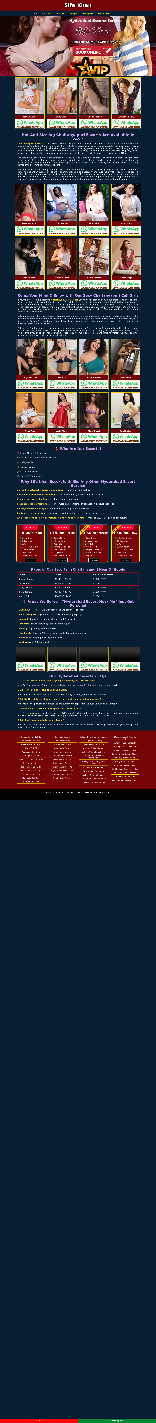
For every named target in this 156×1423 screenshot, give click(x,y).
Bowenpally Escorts (62, 748)
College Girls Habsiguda (93, 775)
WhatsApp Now (117, 1421)
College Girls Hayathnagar (94, 782)
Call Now (30, 561)
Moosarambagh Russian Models (125, 738)
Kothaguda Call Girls (31, 752)
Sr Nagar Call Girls (31, 756)
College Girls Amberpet (93, 748)
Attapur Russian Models (125, 743)
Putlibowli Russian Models (125, 773)
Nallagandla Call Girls (31, 744)
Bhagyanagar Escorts (62, 767)
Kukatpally (88, 13)
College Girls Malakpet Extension (94, 757)
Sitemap (79, 792)
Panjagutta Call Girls (31, 774)
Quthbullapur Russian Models (125, 769)
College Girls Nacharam (93, 771)
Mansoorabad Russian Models (125, 780)
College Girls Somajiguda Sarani (93, 763)
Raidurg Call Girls (31, 782)
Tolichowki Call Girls (31, 741)
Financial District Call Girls (31, 759)
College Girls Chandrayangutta (94, 737)
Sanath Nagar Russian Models (125, 754)
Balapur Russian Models (125, 750)
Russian (60, 13)
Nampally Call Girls (31, 778)
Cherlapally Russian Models (125, 776)
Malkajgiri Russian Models (125, 747)
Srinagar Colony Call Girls (31, 737)
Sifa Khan (78, 5)
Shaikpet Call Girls (31, 763)
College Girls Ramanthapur (94, 779)
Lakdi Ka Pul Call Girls (31, 767)
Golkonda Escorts (62, 737)
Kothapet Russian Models (125, 765)
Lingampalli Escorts (62, 752)
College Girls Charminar (93, 744)
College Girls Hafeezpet (93, 741)
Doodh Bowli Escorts (62, 778)
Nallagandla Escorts (62, 759)
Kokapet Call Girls (31, 748)
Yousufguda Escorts (62, 744)
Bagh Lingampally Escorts (62, 771)
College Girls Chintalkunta (93, 752)
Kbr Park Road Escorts (62, 756)
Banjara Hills (104, 13)
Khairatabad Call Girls (31, 771)
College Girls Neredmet (93, 767)
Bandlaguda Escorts (62, 763)
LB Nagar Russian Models (125, 762)
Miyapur (73, 13)
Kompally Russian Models (125, 758)
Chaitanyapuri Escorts (62, 774)
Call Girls (46, 13)
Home (34, 13)
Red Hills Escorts (62, 741)
